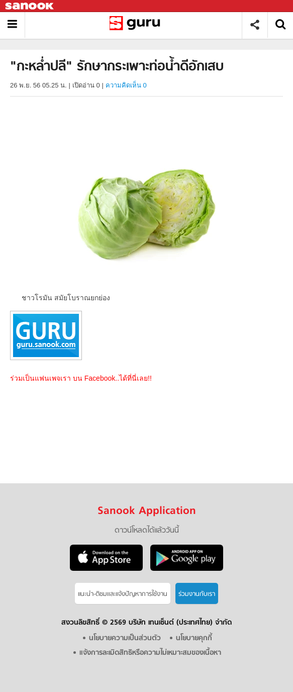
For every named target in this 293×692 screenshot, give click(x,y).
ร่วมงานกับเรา (196, 594)
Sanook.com (30, 6)
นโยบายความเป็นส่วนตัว (125, 638)
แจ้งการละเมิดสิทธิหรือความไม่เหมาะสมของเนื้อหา (150, 653)
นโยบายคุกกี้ (194, 638)
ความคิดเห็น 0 (126, 85)
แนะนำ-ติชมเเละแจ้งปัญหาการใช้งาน (122, 594)
